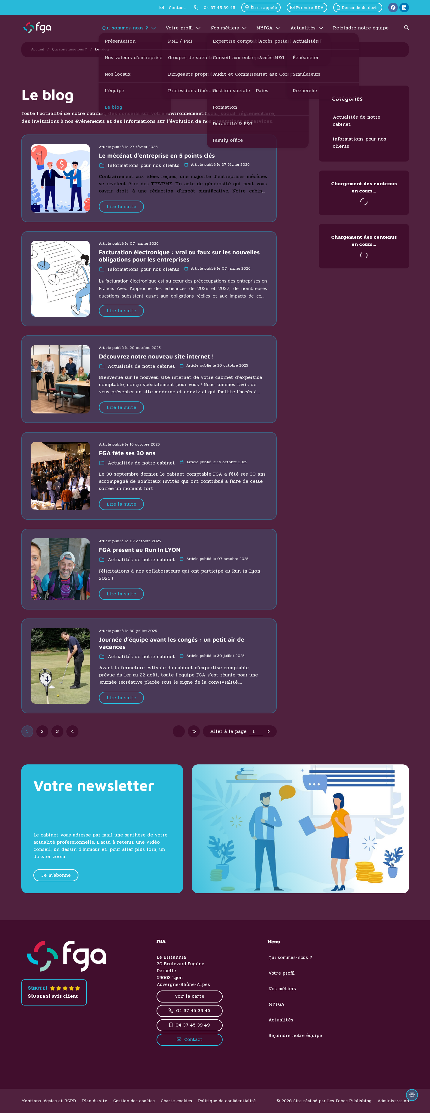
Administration (393, 1101)
